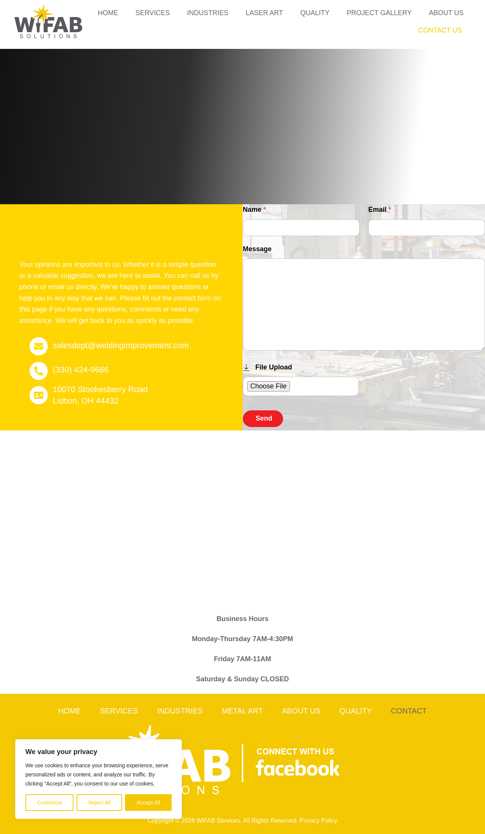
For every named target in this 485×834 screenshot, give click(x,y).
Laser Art (264, 13)
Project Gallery (379, 13)
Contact (409, 711)
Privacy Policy (319, 820)
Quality (314, 13)
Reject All (99, 803)
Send (264, 418)
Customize (49, 803)
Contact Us (440, 30)
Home (108, 13)
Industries (207, 13)
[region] (98, 779)
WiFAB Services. (219, 820)
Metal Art (242, 711)
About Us (446, 13)
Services (152, 13)
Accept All (148, 803)
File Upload (267, 367)
